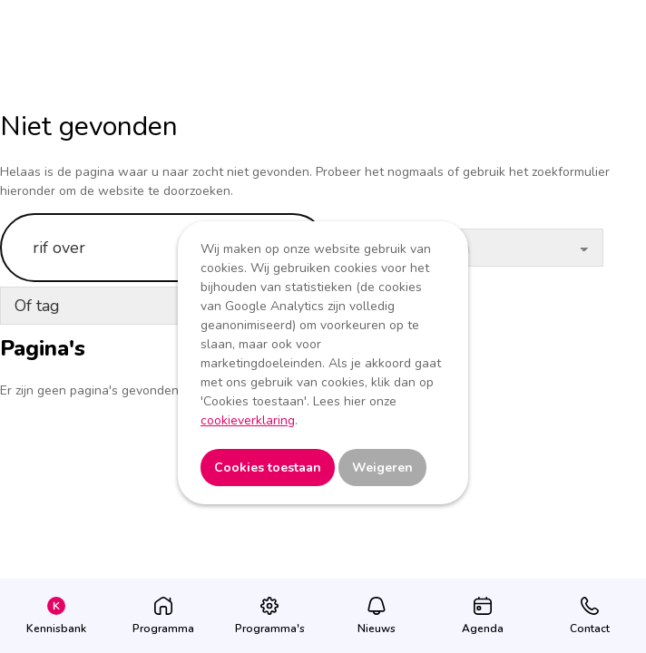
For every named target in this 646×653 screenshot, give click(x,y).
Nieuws (376, 628)
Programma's (270, 628)
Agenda (483, 628)
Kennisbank (56, 628)
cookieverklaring (248, 420)
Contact (590, 628)
